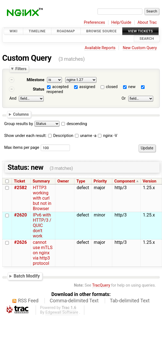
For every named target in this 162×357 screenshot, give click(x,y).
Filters (20, 69)
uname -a (85, 135)
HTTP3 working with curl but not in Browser (42, 198)
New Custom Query (140, 48)
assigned (87, 86)
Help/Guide (121, 22)
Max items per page (21, 147)
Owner (63, 181)
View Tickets (140, 31)
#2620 (20, 215)
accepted (60, 86)
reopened (54, 91)
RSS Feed (28, 300)
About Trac (147, 22)
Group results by (18, 123)
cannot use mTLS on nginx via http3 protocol (43, 253)
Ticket (19, 181)
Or (124, 98)
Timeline (37, 31)
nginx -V (107, 135)
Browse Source (101, 31)
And (12, 98)
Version (149, 181)
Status (39, 89)
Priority (100, 181)
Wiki (13, 31)
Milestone (35, 80)
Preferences (94, 22)
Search (147, 39)
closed (111, 86)
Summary (41, 181)
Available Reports (100, 48)
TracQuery (101, 285)
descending (77, 123)
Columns (21, 114)
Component (124, 181)
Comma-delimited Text (74, 300)
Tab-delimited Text (130, 300)
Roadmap (66, 31)
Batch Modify (27, 276)
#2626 (20, 242)
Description (60, 135)
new (131, 86)
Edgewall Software (61, 312)
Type (81, 181)
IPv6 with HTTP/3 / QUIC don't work (42, 225)
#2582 (20, 187)
